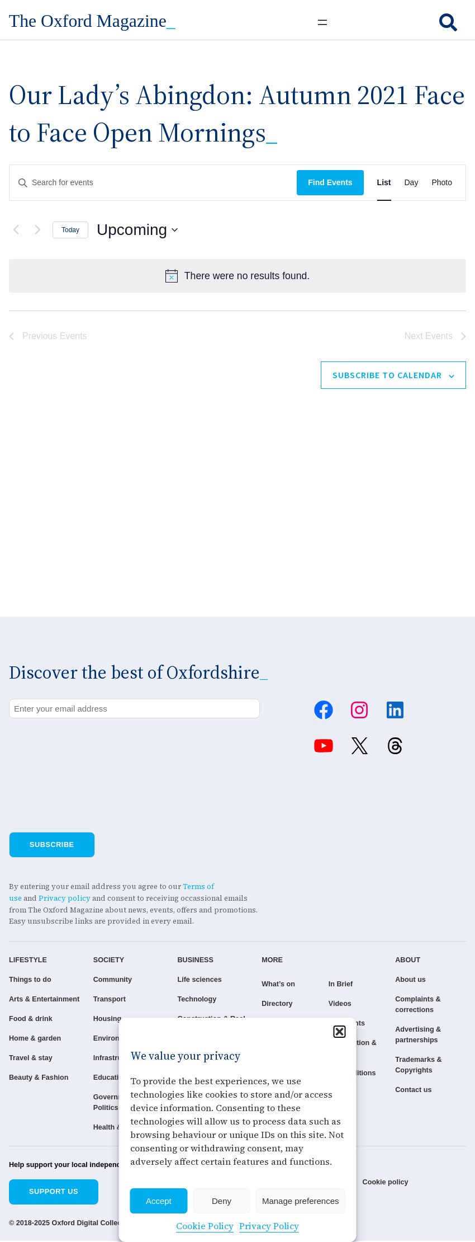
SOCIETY (105, 960)
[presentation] (94, 749)
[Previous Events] (15, 230)
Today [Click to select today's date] (70, 230)
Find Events (330, 182)
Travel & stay (31, 1069)
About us (414, 980)
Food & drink (31, 1030)
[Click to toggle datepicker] (137, 230)
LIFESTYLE (28, 960)
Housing (103, 1019)
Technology (190, 999)
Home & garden (35, 1050)
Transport (105, 999)
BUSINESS (188, 960)
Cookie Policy (205, 1226)
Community (109, 980)
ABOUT (411, 960)
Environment (111, 1039)
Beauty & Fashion (39, 1089)
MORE (261, 960)
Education (106, 1078)
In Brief (337, 984)
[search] (448, 22)
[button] (339, 1031)
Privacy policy (65, 898)
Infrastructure (112, 1059)
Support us (53, 1192)
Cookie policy (386, 1183)
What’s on (267, 984)
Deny (221, 1201)
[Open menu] (322, 22)
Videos (336, 1004)
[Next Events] (37, 230)
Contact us (417, 1090)
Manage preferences (300, 1201)
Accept (159, 1201)
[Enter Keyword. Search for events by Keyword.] (153, 182)
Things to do (30, 980)
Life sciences (192, 980)
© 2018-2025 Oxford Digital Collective (72, 1224)
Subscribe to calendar (387, 374)
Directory (266, 1004)
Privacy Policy (269, 1226)
